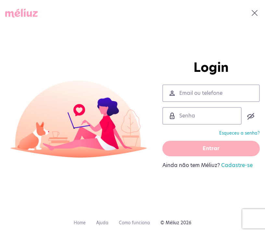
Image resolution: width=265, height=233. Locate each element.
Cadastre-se (237, 165)
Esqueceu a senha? (239, 133)
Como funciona (134, 222)
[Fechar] (254, 13)
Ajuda (102, 222)
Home (80, 222)
